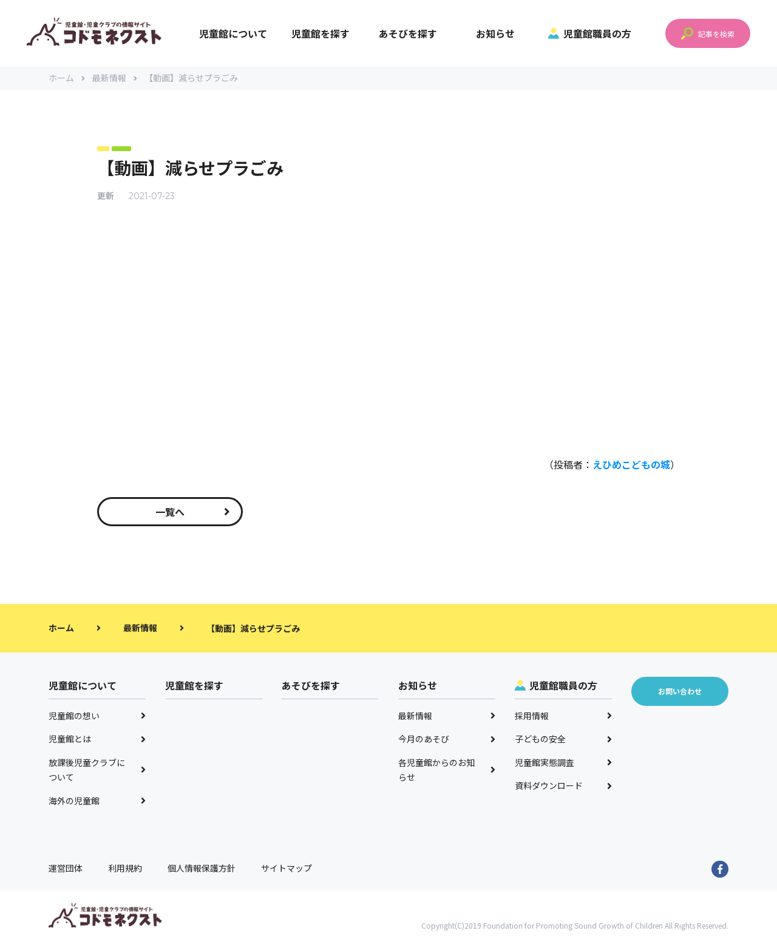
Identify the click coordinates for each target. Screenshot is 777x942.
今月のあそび (446, 740)
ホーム (67, 79)
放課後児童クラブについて (97, 771)
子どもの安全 (563, 740)
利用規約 (125, 870)
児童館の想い (97, 717)
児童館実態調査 (563, 763)
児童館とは (97, 740)
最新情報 (114, 79)
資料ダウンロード (563, 787)
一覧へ (192, 513)
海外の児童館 (97, 802)
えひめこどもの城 (631, 465)
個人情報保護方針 (202, 870)
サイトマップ (286, 870)
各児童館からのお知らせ (446, 771)
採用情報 (563, 717)
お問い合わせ (680, 693)
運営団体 (66, 870)
